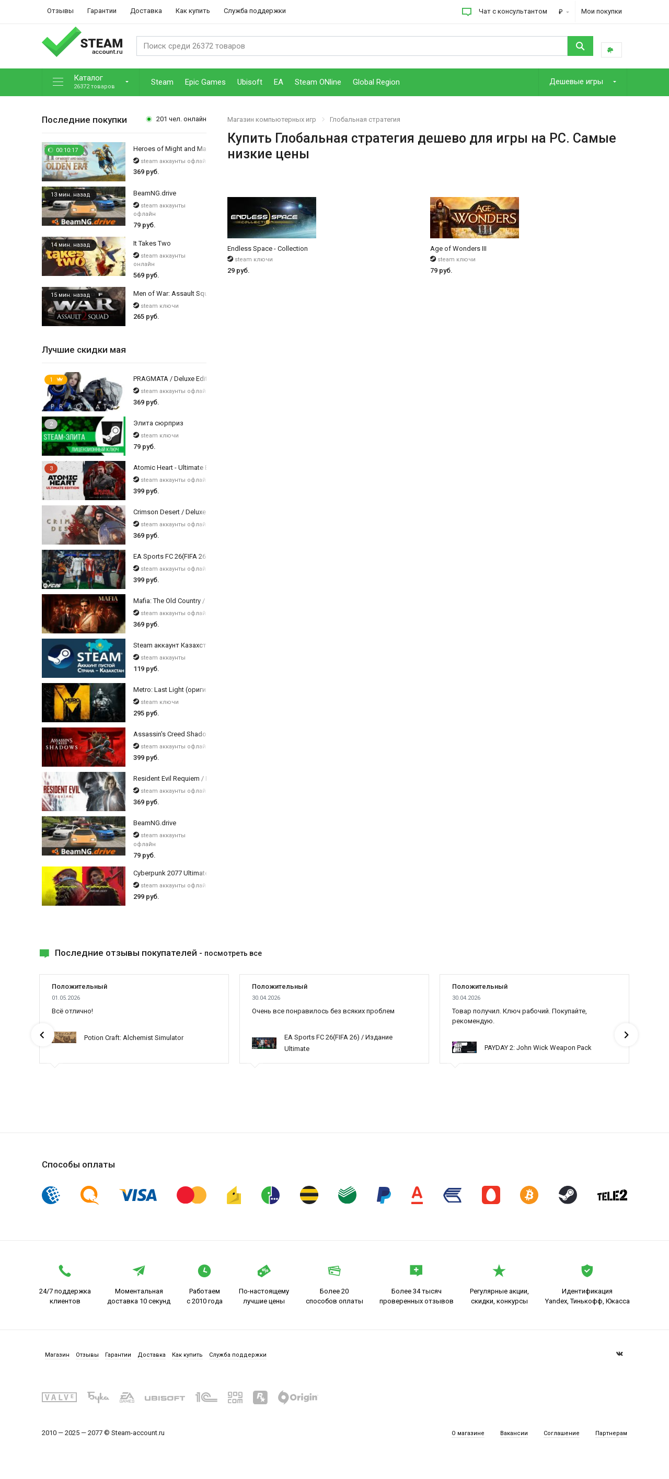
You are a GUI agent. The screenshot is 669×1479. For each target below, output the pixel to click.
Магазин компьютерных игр (271, 119)
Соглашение (556, 1442)
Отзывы (60, 11)
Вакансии (506, 1442)
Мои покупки (601, 11)
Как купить (193, 11)
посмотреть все (239, 953)
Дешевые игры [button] (577, 81)
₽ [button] (561, 12)
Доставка (146, 11)
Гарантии (102, 11)
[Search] (347, 46)
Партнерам (609, 1442)
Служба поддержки (255, 11)
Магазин (57, 1359)
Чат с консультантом (513, 11)
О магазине (458, 1442)
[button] (91, 82)
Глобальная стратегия (365, 119)
